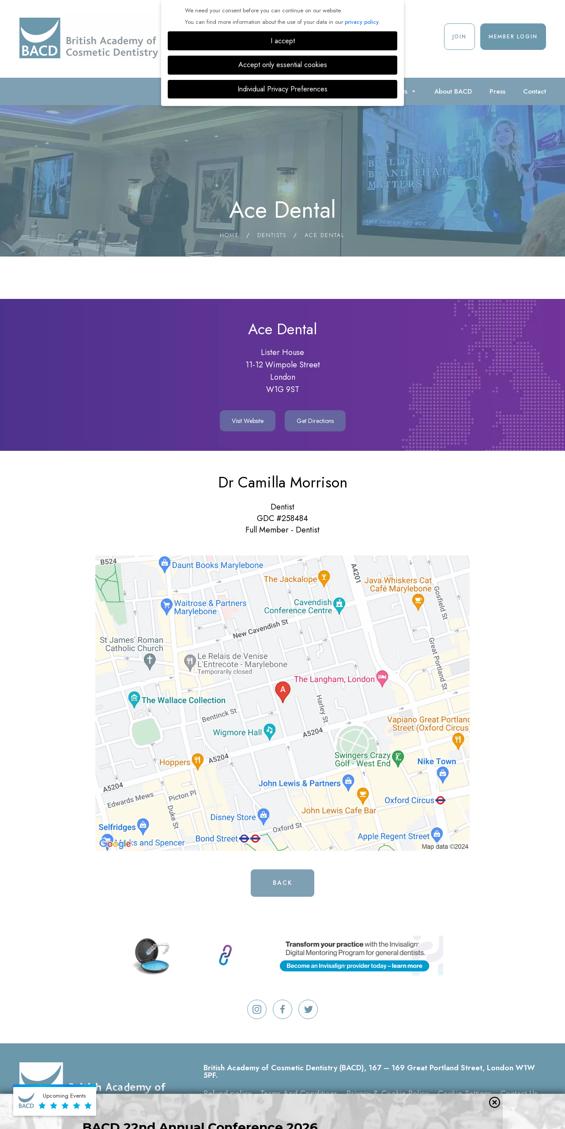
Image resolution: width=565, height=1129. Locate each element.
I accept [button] (283, 41)
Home (229, 235)
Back (282, 882)
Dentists (271, 235)
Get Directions (315, 420)
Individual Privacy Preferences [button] (282, 89)
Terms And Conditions (299, 1093)
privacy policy (361, 22)
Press (497, 91)
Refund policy (227, 1093)
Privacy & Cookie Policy (388, 1093)
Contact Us (519, 1093)
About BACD (453, 91)
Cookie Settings (465, 1093)
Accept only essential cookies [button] (282, 65)
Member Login (513, 37)
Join (459, 37)
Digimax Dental (425, 1107)
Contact (534, 91)
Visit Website (248, 420)
